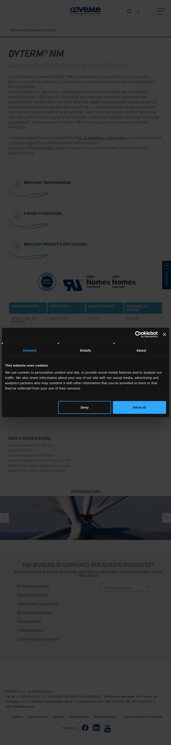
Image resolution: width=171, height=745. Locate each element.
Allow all (139, 407)
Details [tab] (85, 350)
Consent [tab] (29, 350)
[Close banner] (164, 334)
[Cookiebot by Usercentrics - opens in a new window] (138, 334)
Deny (85, 407)
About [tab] (141, 350)
